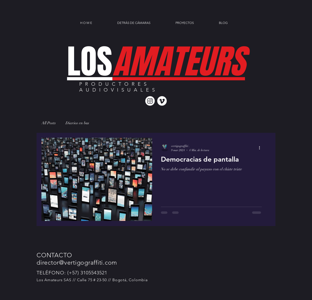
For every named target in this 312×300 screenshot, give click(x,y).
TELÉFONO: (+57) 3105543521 (72, 273)
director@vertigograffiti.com (77, 262)
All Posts (48, 123)
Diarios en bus (77, 123)
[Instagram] (150, 101)
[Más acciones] (261, 148)
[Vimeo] (162, 101)
